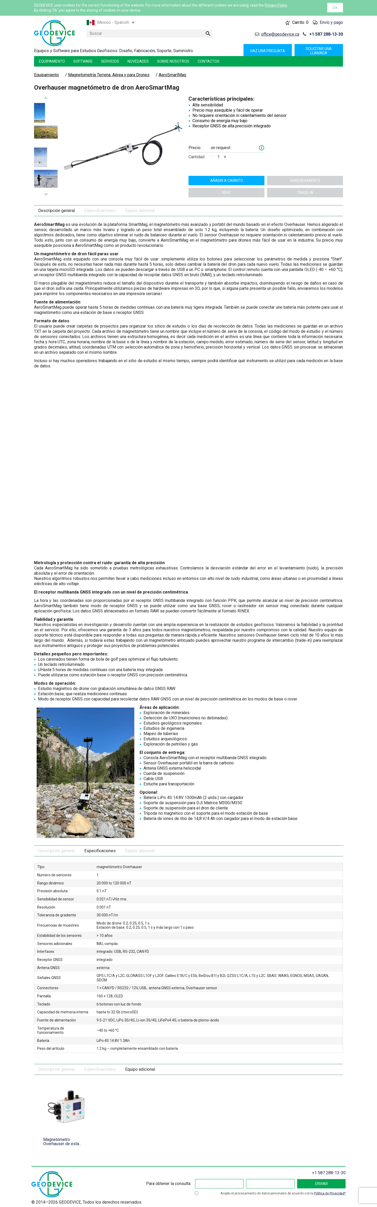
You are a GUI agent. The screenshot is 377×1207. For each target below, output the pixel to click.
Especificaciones (100, 210)
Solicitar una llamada (319, 51)
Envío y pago (331, 22)
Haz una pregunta (267, 51)
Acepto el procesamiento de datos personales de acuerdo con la (283, 1193)
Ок (335, 7)
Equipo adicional (140, 210)
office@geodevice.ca (280, 34)
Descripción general (56, 210)
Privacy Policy (276, 5)
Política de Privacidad (329, 1193)
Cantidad (196, 156)
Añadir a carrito (226, 180)
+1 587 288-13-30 (326, 34)
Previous (45, 97)
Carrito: (300, 22)
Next (46, 194)
